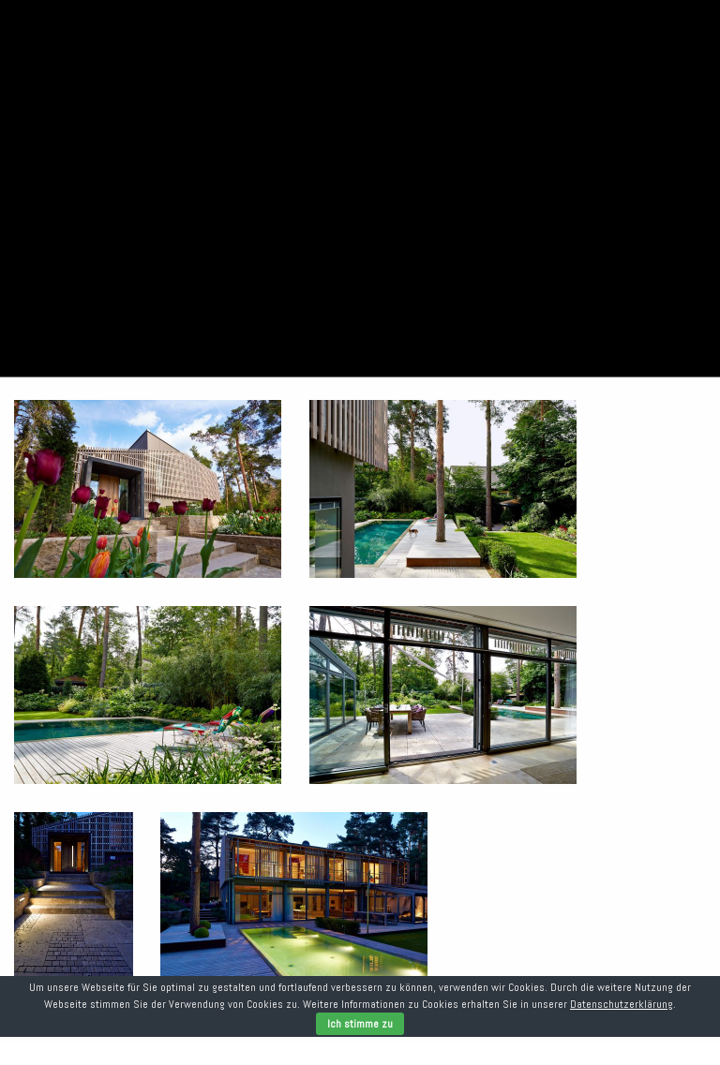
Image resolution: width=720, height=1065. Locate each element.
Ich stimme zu (360, 1023)
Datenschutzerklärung (621, 1004)
